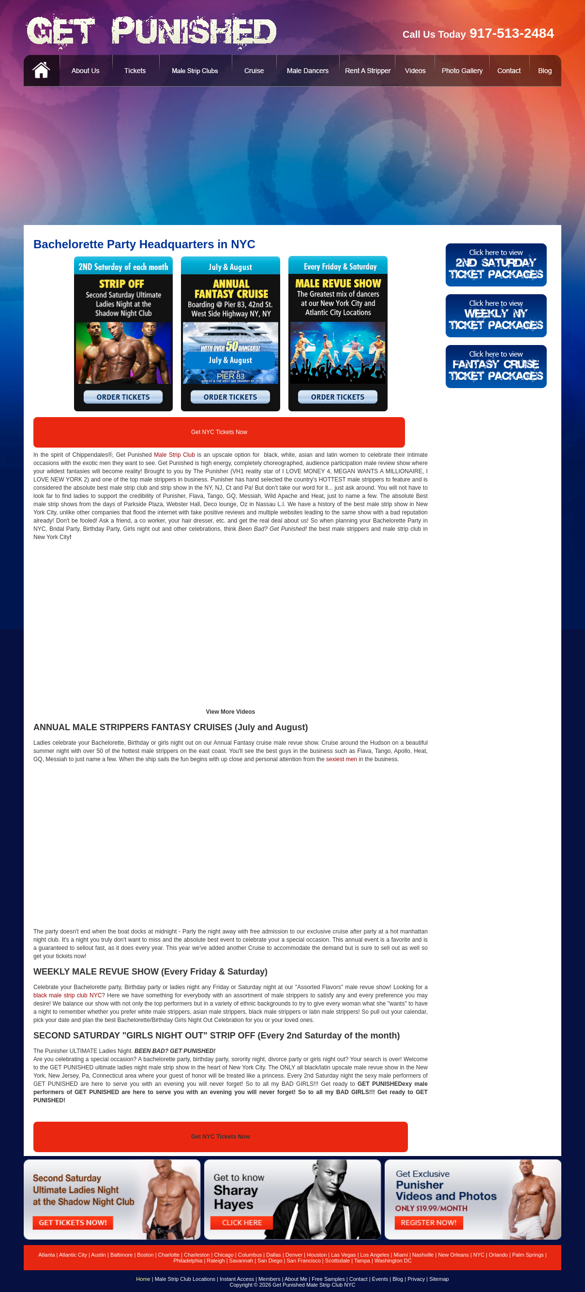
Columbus (250, 1255)
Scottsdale (337, 1260)
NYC (478, 1255)
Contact (358, 1279)
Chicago (223, 1255)
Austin (98, 1255)
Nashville (423, 1255)
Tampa (362, 1260)
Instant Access (237, 1279)
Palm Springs (527, 1255)
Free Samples (328, 1279)
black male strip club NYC (67, 995)
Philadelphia (187, 1260)
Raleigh (216, 1260)
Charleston (197, 1255)
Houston (317, 1255)
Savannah (241, 1260)
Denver (293, 1255)
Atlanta (46, 1255)
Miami (401, 1255)
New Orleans (453, 1255)
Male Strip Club (174, 454)
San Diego (269, 1260)
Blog (397, 1279)
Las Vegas (343, 1255)
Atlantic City (73, 1255)
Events (380, 1279)
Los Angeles (375, 1255)
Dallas (273, 1255)
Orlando (498, 1255)
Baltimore (121, 1255)
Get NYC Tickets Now (219, 432)
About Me (296, 1279)
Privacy (416, 1279)
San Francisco (304, 1260)
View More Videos (230, 711)
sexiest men (341, 759)
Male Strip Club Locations (185, 1279)
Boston (145, 1255)
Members (269, 1279)
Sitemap (439, 1279)
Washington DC (393, 1260)
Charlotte (169, 1255)
